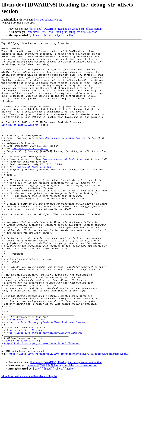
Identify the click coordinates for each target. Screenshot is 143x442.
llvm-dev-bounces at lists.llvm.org (62, 157)
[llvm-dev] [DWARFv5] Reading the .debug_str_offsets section (66, 28)
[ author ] (70, 35)
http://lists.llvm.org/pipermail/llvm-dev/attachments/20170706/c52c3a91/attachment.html (69, 416)
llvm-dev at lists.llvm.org (48, 19)
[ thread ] (47, 35)
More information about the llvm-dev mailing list (29, 438)
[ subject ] (58, 35)
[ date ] (37, 35)
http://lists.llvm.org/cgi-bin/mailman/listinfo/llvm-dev (47, 378)
